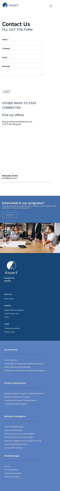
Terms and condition (12, 328)
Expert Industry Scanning (13, 310)
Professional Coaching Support (16, 404)
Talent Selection (10, 360)
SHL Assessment (11, 470)
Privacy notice (9, 332)
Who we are (9, 299)
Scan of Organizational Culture (15, 444)
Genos (6, 466)
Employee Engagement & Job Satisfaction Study (22, 441)
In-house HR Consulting (13, 448)
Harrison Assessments (13, 473)
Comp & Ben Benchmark (13, 430)
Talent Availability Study (14, 427)
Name (5, 39)
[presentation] (18, 86)
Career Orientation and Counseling (17, 367)
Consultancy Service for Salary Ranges (18, 437)
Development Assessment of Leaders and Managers (24, 370)
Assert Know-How (11, 313)
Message (6, 66)
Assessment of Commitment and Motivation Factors (24, 363)
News (6, 317)
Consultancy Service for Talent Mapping (19, 434)
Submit (6, 91)
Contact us (10, 215)
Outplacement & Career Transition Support (20, 400)
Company (6, 48)
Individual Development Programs (17, 397)
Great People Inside (12, 477)
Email (5, 57)
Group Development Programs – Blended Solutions (24, 393)
